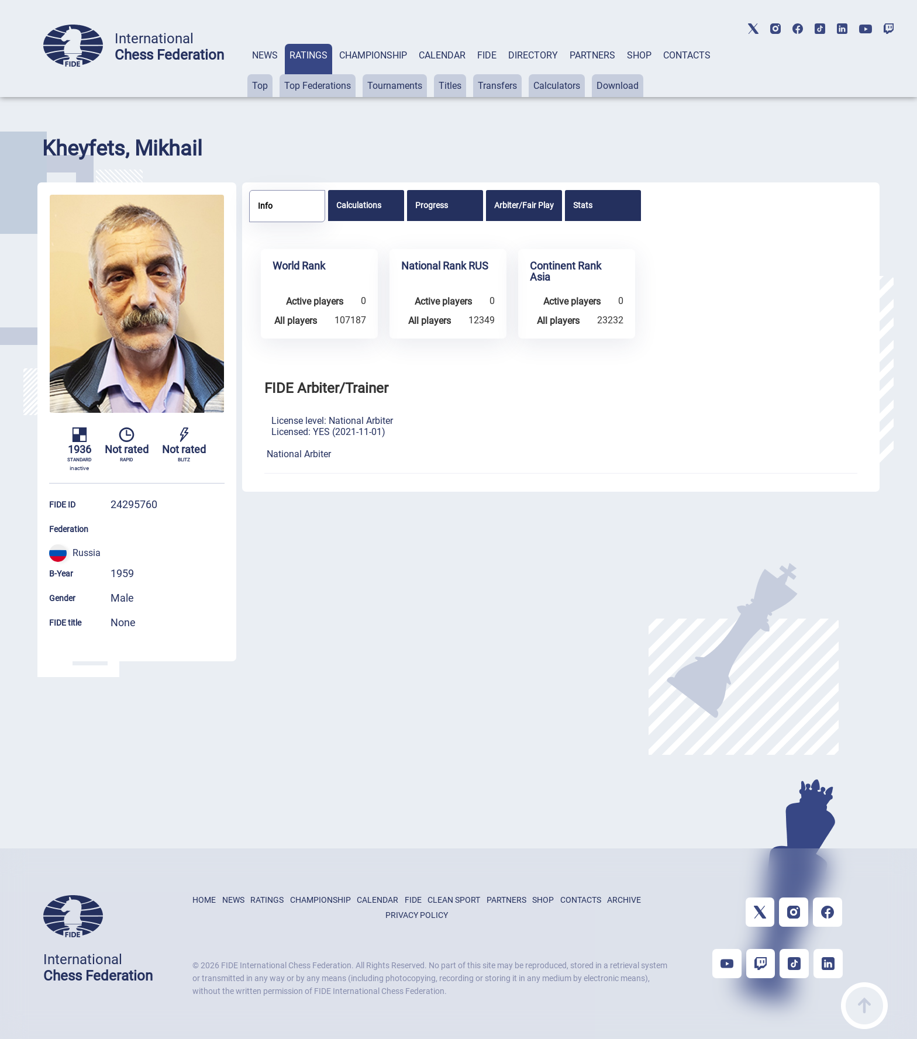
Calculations (358, 205)
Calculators (556, 85)
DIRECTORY (533, 55)
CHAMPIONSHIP (373, 55)
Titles (450, 85)
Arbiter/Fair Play (524, 205)
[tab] (264, 70)
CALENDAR (442, 55)
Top (260, 85)
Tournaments (394, 85)
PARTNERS (592, 55)
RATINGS (308, 55)
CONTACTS (687, 55)
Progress (431, 205)
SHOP (639, 55)
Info (265, 205)
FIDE (487, 55)
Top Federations (317, 85)
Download (618, 85)
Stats (582, 205)
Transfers (497, 85)
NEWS (265, 55)
